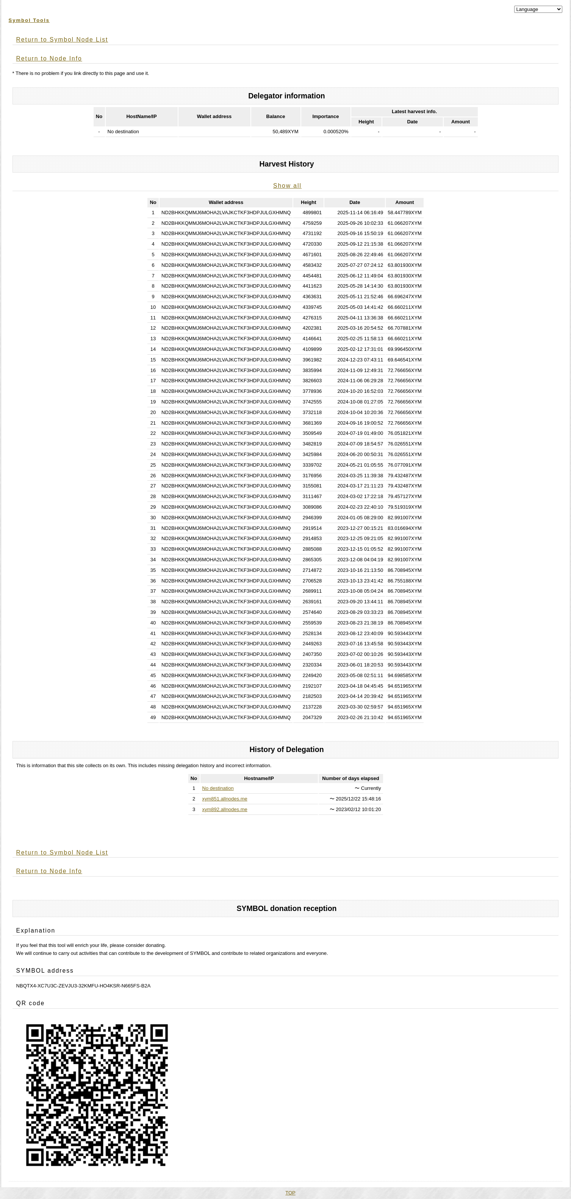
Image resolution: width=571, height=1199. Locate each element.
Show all (287, 185)
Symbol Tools (29, 20)
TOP (290, 1193)
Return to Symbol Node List (62, 39)
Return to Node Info (49, 58)
